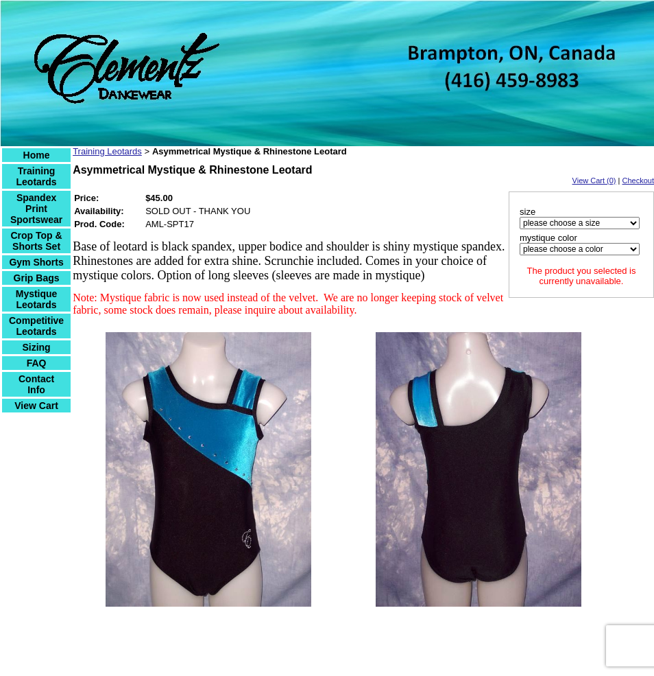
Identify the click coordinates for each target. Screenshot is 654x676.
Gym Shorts (36, 262)
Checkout (638, 180)
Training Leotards (36, 176)
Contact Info (36, 384)
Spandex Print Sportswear (36, 208)
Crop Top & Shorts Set (36, 241)
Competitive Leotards (36, 326)
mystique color (548, 238)
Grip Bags (37, 277)
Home (36, 155)
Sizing (36, 347)
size (527, 212)
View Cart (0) (594, 180)
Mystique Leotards (37, 299)
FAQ (37, 363)
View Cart (36, 405)
